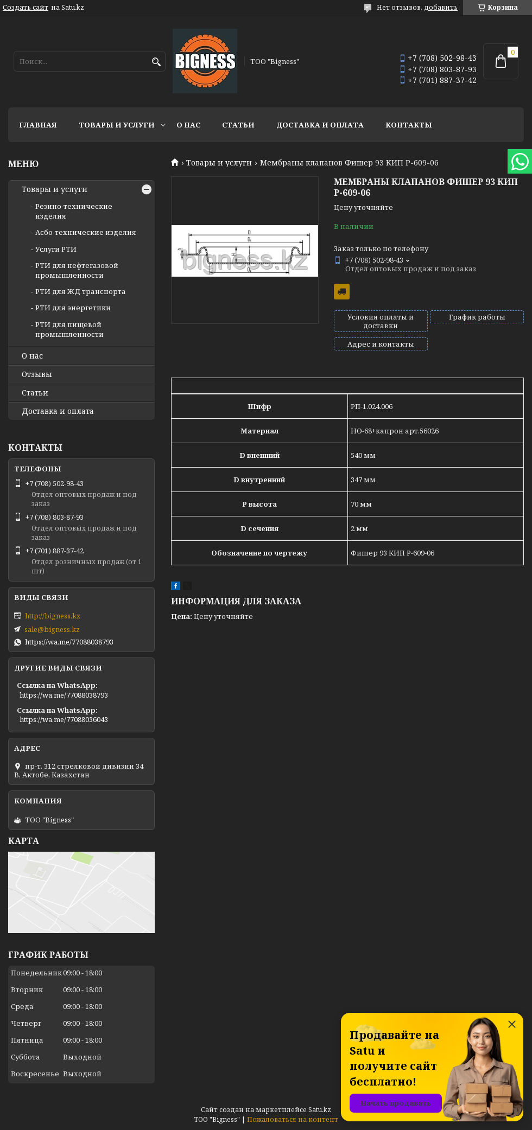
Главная (38, 125)
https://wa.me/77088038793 (69, 642)
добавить (441, 7)
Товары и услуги (117, 125)
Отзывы (37, 374)
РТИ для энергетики (73, 307)
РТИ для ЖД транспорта (80, 291)
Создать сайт (25, 7)
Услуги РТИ (56, 249)
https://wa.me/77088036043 (64, 719)
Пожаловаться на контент (292, 1119)
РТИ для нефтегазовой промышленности (76, 270)
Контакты (408, 125)
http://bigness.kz (52, 615)
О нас (188, 125)
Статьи (238, 125)
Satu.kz (319, 1109)
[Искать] (156, 62)
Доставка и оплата (320, 125)
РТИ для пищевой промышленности (69, 329)
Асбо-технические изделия (85, 232)
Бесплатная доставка (342, 291)
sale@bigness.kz (52, 629)
